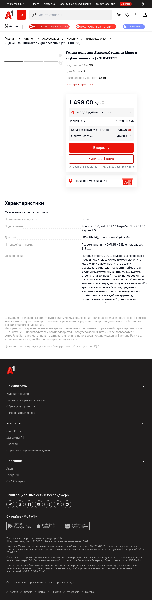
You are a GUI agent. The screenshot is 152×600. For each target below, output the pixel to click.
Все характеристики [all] (79, 84)
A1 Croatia (26, 592)
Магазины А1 (16, 4)
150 (29, 560)
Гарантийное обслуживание (75, 4)
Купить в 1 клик (101, 159)
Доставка (49, 4)
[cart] (118, 15)
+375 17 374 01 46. (34, 571)
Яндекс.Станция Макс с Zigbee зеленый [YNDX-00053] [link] (42, 43)
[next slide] (13, 60)
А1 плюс (125, 4)
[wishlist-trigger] (60, 56)
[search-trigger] (70, 15)
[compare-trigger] (60, 63)
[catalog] (21, 15)
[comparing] (136, 15)
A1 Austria (12, 592)
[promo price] (102, 102)
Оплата (35, 4)
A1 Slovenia (88, 592)
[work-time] (143, 4)
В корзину (101, 148)
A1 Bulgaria (54, 592)
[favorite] (127, 15)
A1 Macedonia (71, 592)
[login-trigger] (144, 15)
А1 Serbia (40, 592)
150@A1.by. (136, 560)
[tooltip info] (129, 136)
